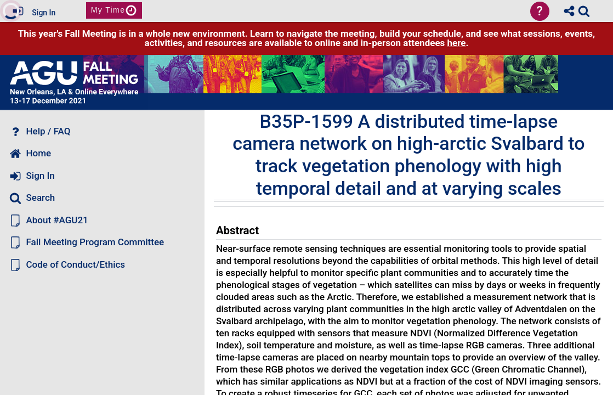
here (456, 42)
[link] (584, 11)
